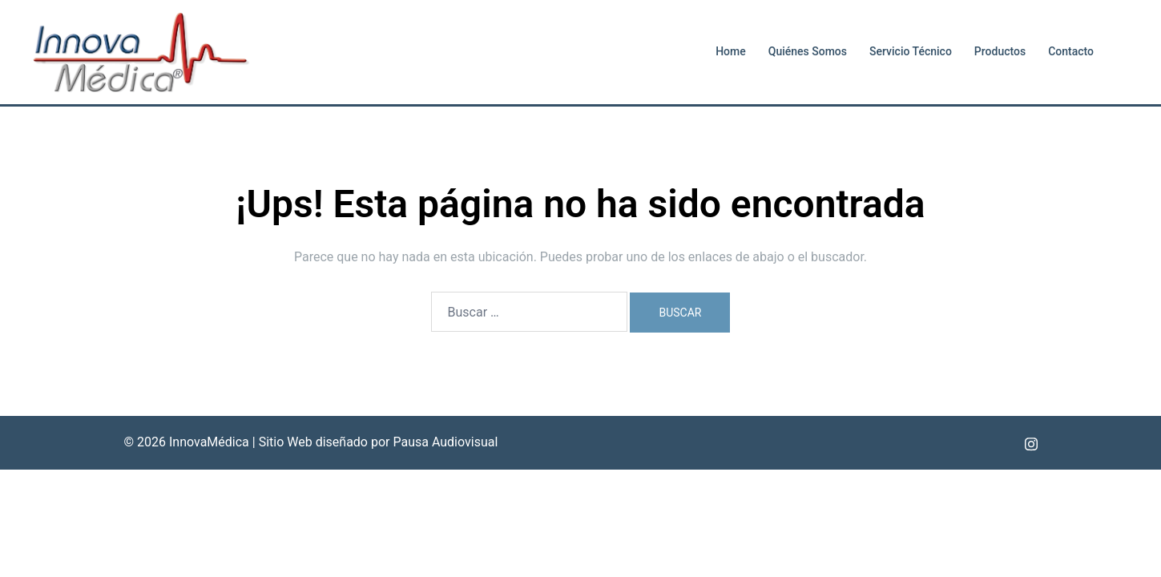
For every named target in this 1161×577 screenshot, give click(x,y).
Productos (1000, 51)
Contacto (1071, 51)
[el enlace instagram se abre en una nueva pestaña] (1031, 442)
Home (731, 51)
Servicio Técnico (910, 51)
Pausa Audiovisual (445, 442)
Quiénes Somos (807, 51)
